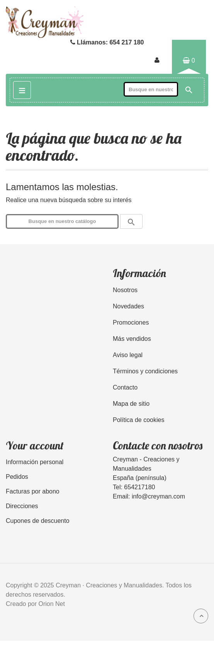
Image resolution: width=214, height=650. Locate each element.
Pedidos (17, 476)
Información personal (34, 462)
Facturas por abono (32, 491)
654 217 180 (126, 42)
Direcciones (22, 506)
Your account (35, 445)
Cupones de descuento (38, 520)
